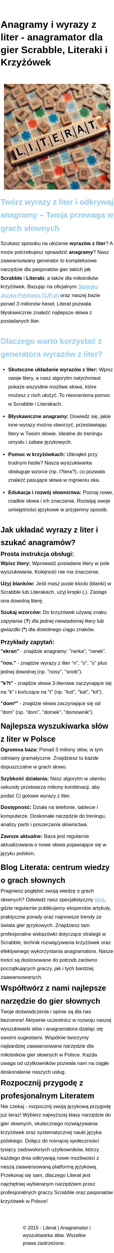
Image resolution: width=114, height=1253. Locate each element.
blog (100, 900)
